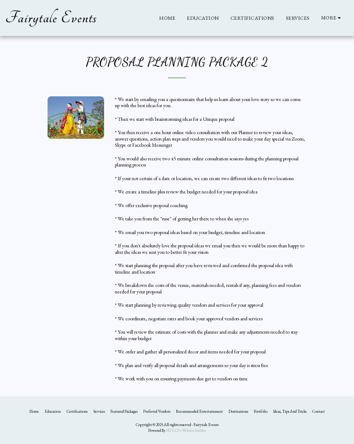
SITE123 (173, 430)
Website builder (194, 430)
